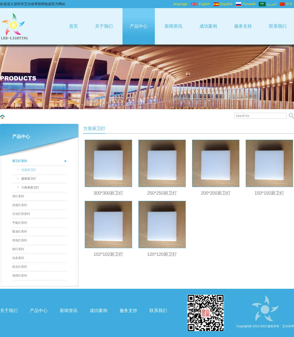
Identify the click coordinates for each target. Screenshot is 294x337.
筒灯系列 (18, 196)
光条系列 (18, 258)
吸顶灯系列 (19, 231)
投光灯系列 (19, 266)
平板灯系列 (19, 222)
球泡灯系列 (19, 240)
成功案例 (208, 26)
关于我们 (104, 26)
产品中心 (138, 26)
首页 (73, 26)
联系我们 (278, 26)
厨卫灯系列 (19, 161)
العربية (267, 4)
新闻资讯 (173, 26)
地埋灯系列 (19, 275)
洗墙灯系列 (19, 205)
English (200, 4)
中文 (286, 4)
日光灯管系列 (21, 214)
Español (223, 4)
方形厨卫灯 (26, 170)
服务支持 (243, 26)
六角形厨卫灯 (28, 187)
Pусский (245, 4)
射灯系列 (18, 249)
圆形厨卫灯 (26, 178)
